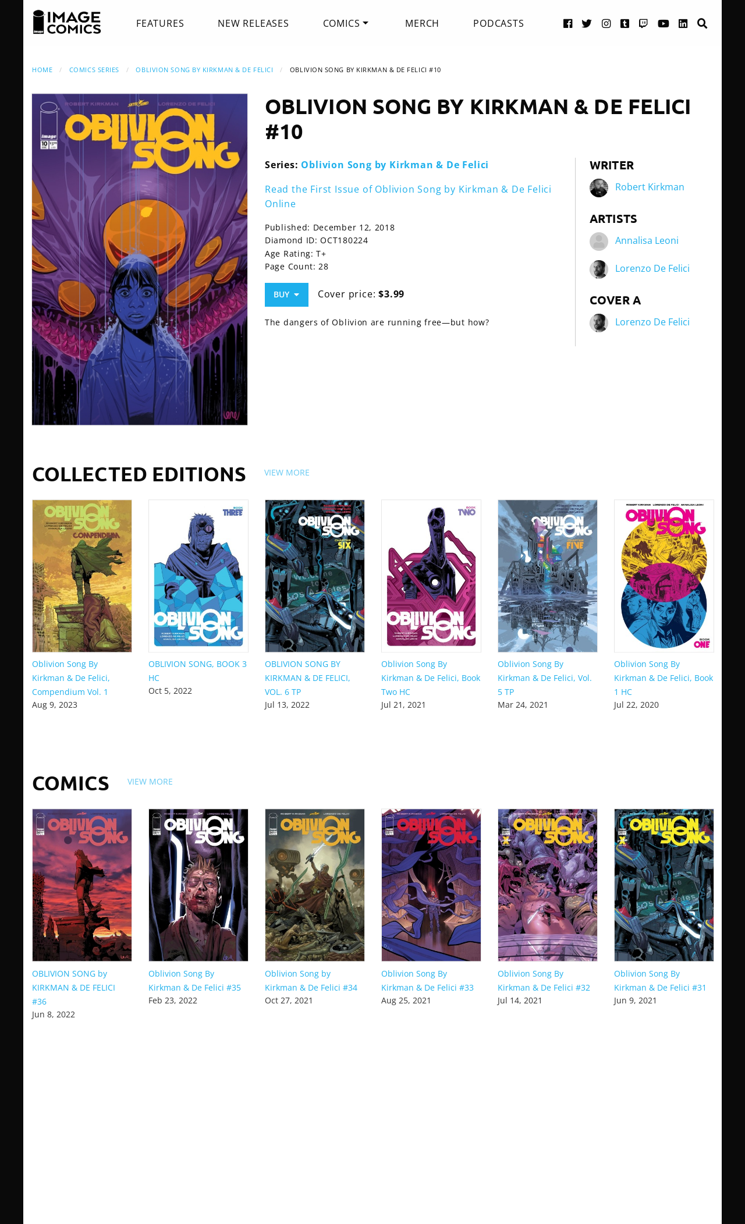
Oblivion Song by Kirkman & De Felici (204, 69)
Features (160, 23)
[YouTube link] (664, 23)
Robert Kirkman (649, 187)
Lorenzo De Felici (652, 268)
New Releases (253, 23)
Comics (341, 23)
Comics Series (94, 69)
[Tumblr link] (625, 23)
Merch (422, 23)
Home (42, 69)
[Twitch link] (643, 23)
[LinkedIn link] (683, 23)
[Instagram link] (606, 23)
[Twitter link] (587, 23)
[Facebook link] (568, 23)
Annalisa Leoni (647, 241)
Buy (286, 294)
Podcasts (498, 23)
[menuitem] (160, 23)
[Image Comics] (67, 22)
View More (287, 472)
